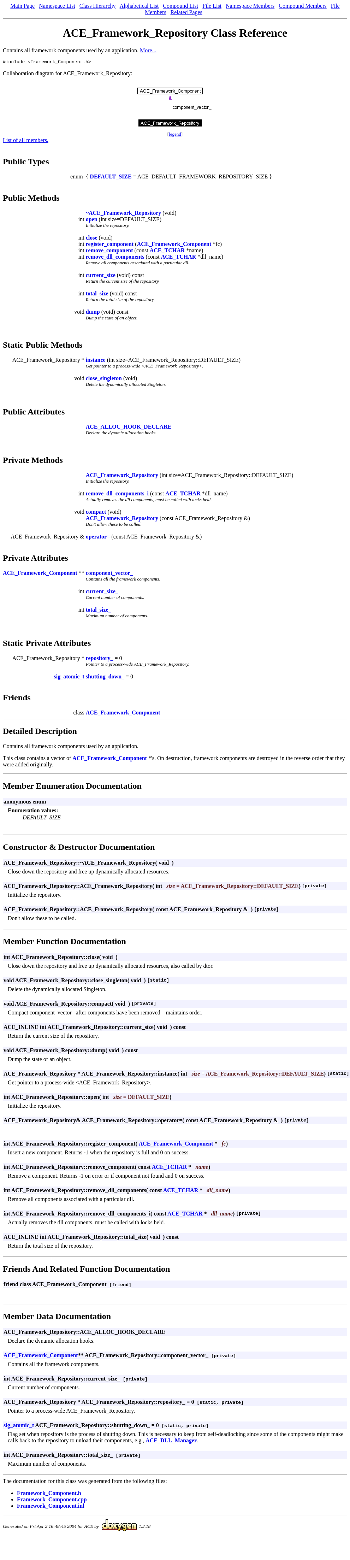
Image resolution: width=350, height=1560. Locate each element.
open (91, 220)
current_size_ (102, 592)
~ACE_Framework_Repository (123, 214)
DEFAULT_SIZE (110, 178)
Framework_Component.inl (50, 1507)
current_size (100, 276)
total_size (97, 295)
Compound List (180, 6)
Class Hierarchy (97, 6)
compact (96, 513)
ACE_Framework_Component (174, 245)
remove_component (109, 251)
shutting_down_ (105, 678)
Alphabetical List (139, 6)
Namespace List (57, 6)
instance (96, 361)
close (91, 239)
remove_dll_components (115, 258)
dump (93, 313)
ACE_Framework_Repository (122, 476)
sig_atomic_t (69, 678)
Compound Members (303, 6)
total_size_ (98, 611)
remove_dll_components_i (117, 494)
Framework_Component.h (49, 1494)
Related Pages (186, 12)
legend (175, 135)
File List (211, 6)
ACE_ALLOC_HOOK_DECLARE (129, 428)
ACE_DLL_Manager (171, 1441)
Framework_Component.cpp (52, 1500)
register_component (110, 245)
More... (148, 50)
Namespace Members (250, 6)
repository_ (99, 659)
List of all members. (25, 141)
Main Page (22, 6)
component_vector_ (109, 574)
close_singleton (104, 379)
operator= (98, 538)
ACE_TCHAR (167, 251)
